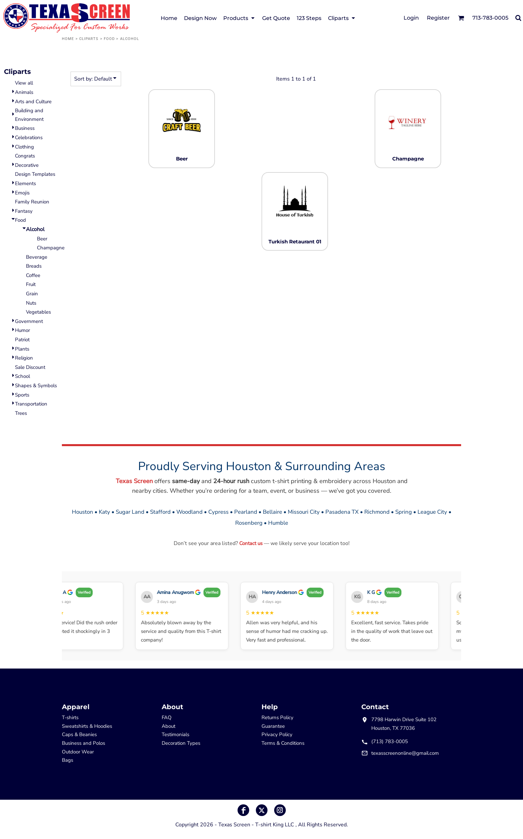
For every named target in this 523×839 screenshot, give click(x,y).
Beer (42, 238)
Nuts (31, 303)
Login (411, 18)
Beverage (36, 257)
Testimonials (175, 734)
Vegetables (38, 312)
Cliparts (89, 39)
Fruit (31, 284)
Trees (21, 413)
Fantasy (24, 211)
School (22, 376)
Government (29, 321)
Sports (22, 395)
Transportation (31, 404)
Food (109, 39)
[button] (461, 18)
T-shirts (70, 717)
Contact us (250, 543)
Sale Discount (30, 367)
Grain (32, 293)
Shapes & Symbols (36, 385)
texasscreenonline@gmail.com (405, 753)
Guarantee (273, 726)
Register (438, 18)
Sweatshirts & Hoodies (87, 726)
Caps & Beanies (79, 734)
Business (25, 128)
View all (24, 83)
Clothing (24, 146)
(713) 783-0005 (389, 741)
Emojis (22, 192)
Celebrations (29, 137)
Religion (24, 358)
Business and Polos (83, 743)
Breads (34, 266)
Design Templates (35, 174)
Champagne (51, 247)
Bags (67, 760)
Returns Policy (277, 717)
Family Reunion (32, 201)
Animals (24, 92)
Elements (25, 183)
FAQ (167, 717)
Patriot (22, 339)
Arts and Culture (33, 101)
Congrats (25, 155)
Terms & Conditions (283, 743)
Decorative (27, 165)
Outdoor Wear (78, 751)
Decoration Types (181, 743)
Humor (22, 330)
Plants (22, 349)
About (168, 726)
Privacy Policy (277, 734)
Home (68, 39)
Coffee (33, 275)
